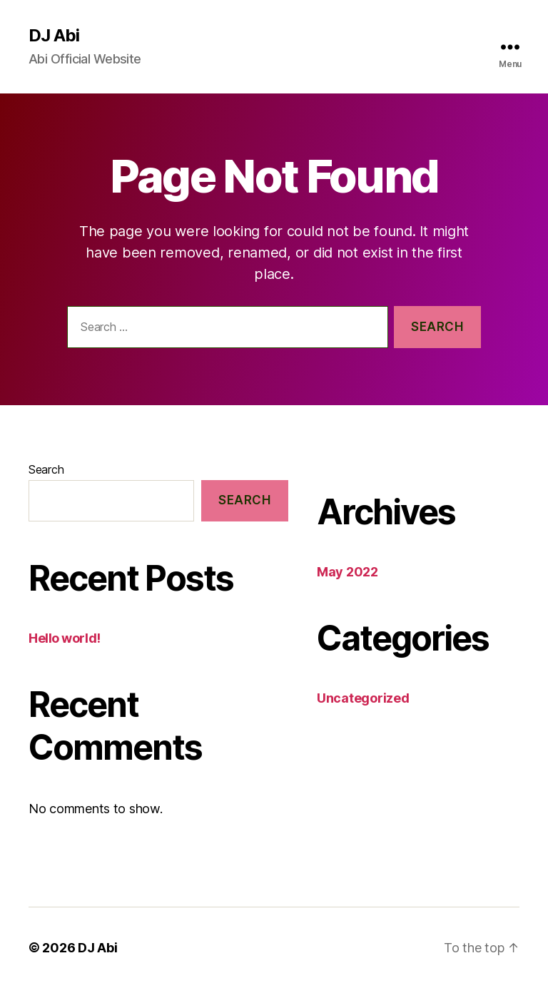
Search (46, 469)
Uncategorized (363, 698)
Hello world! (65, 638)
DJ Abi (54, 35)
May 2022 (347, 571)
